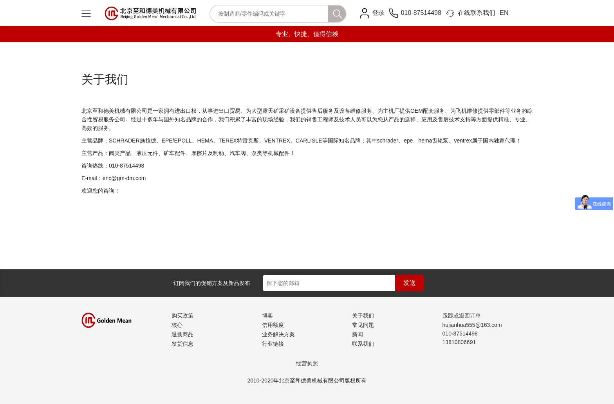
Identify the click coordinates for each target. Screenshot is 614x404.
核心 (177, 325)
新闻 (357, 334)
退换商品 (182, 334)
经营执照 (307, 363)
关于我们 (363, 315)
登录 (378, 12)
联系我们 (363, 344)
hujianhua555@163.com (472, 325)
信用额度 (273, 325)
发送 (409, 283)
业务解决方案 (278, 334)
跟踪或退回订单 (461, 315)
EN (504, 12)
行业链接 (273, 344)
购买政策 (182, 315)
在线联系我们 (470, 12)
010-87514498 (415, 12)
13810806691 (459, 342)
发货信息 (182, 344)
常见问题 (363, 325)
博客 (267, 315)
